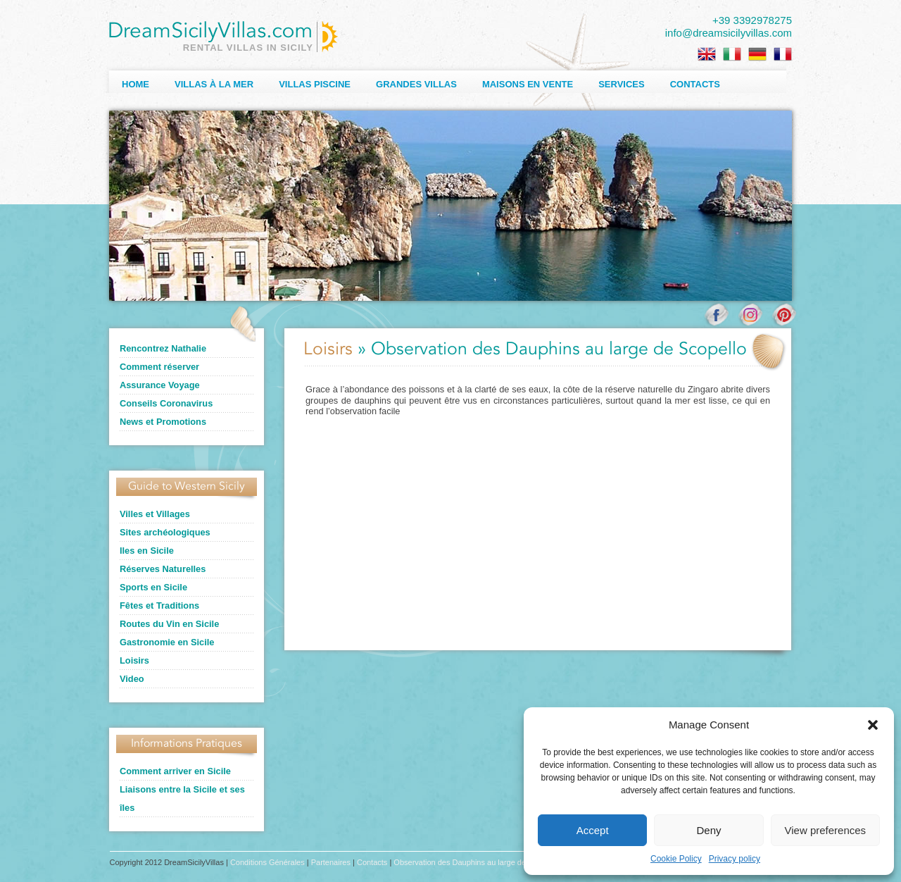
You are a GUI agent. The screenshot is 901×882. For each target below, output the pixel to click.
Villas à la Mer (214, 84)
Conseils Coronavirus (166, 403)
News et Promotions (163, 421)
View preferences (826, 830)
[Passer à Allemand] (757, 54)
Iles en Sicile (147, 550)
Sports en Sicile (153, 587)
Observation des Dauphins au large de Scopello (475, 862)
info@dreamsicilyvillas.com (728, 33)
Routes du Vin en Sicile (169, 624)
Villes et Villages (155, 514)
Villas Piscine (315, 84)
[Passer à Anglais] (707, 54)
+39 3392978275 (752, 20)
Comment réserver (159, 366)
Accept (592, 830)
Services (621, 84)
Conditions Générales (267, 862)
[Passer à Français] (783, 54)
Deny (708, 830)
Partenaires (331, 862)
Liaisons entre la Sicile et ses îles (182, 798)
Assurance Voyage (160, 385)
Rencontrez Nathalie (163, 348)
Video (132, 678)
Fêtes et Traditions (159, 605)
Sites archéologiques (165, 532)
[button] (873, 725)
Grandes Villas (416, 84)
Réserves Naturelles (163, 569)
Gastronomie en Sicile (167, 642)
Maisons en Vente (527, 84)
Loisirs (134, 660)
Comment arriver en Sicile (175, 771)
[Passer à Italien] (732, 54)
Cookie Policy (676, 859)
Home (135, 84)
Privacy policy (734, 859)
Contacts (695, 84)
